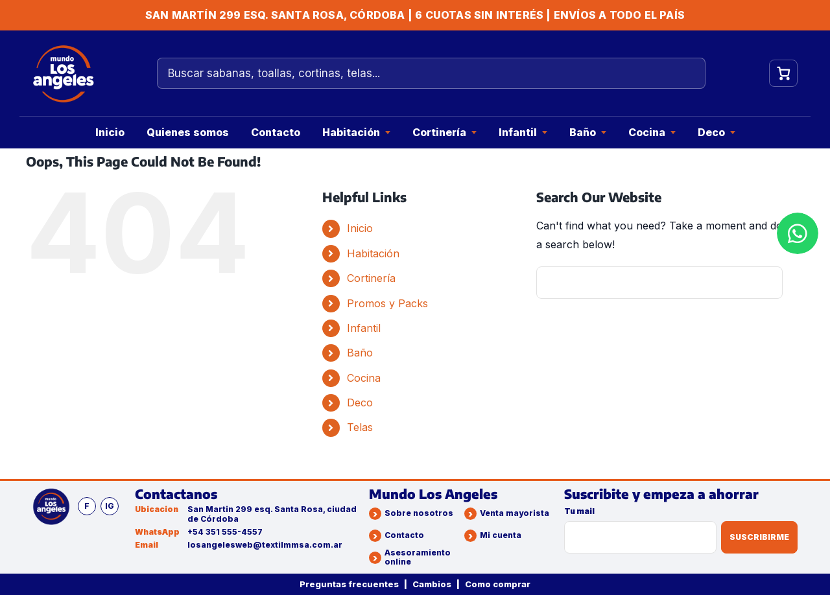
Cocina (646, 132)
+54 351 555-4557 (225, 532)
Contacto (275, 132)
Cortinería (439, 132)
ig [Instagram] (109, 506)
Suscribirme (759, 537)
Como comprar (497, 584)
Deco (711, 132)
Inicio (109, 132)
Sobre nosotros (419, 513)
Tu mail (579, 511)
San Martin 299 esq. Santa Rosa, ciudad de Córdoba (272, 514)
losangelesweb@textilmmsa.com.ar (264, 545)
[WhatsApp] (797, 233)
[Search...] (659, 282)
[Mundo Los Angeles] (51, 506)
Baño (582, 132)
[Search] (552, 282)
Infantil (518, 132)
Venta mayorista (514, 513)
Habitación (351, 132)
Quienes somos (188, 132)
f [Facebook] (86, 506)
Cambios (431, 584)
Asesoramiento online (418, 557)
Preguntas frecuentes (349, 584)
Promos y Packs (387, 303)
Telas (360, 427)
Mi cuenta (500, 535)
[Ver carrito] (783, 73)
